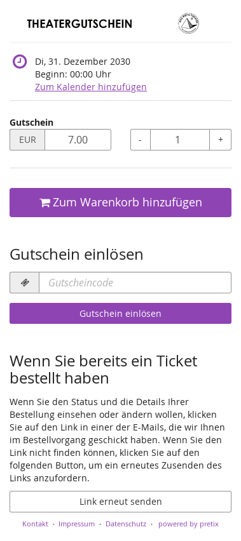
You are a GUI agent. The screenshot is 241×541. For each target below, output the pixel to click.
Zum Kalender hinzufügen (91, 87)
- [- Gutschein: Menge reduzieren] (140, 139)
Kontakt (35, 523)
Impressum (77, 523)
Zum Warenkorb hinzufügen (120, 202)
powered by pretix (188, 523)
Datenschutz (126, 523)
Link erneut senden (120, 501)
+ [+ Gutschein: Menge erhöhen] (220, 139)
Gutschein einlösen (120, 313)
